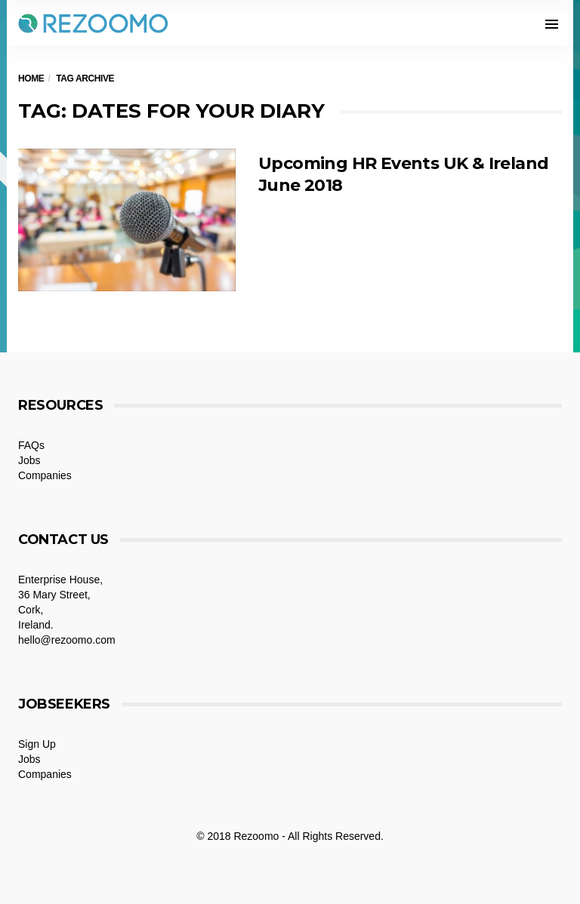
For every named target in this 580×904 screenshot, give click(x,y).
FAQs (31, 445)
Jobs (29, 460)
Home (31, 78)
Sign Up (37, 744)
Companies (45, 475)
